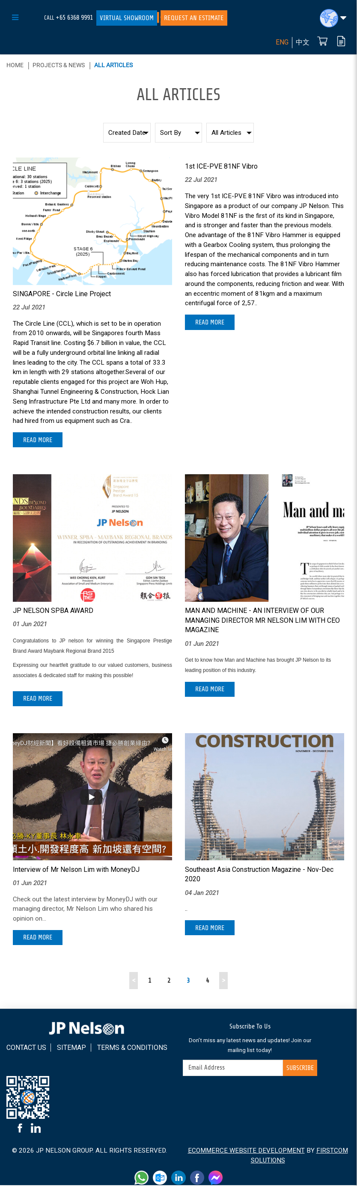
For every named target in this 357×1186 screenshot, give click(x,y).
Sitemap (71, 1048)
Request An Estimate (194, 18)
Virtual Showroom (127, 18)
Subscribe (299, 1069)
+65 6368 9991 (74, 17)
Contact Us (26, 1048)
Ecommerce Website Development (246, 1151)
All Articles (113, 65)
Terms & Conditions (132, 1048)
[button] (333, 18)
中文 (302, 43)
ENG (282, 43)
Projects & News (59, 65)
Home (15, 65)
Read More (38, 440)
